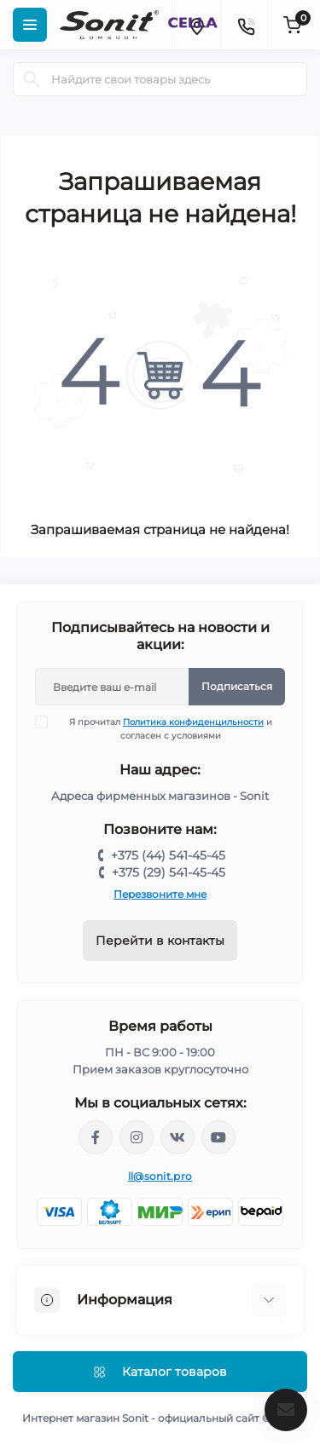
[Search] (31, 79)
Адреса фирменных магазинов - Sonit (160, 796)
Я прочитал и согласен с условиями (164, 728)
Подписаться (236, 686)
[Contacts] (246, 24)
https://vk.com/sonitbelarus (177, 1137)
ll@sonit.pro (160, 1176)
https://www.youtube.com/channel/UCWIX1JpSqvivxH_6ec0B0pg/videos (218, 1137)
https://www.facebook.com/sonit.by (95, 1137)
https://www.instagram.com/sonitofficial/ (137, 1137)
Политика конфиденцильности (193, 722)
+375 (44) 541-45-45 (168, 855)
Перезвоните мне (160, 894)
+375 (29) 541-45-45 (168, 872)
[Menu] (30, 25)
